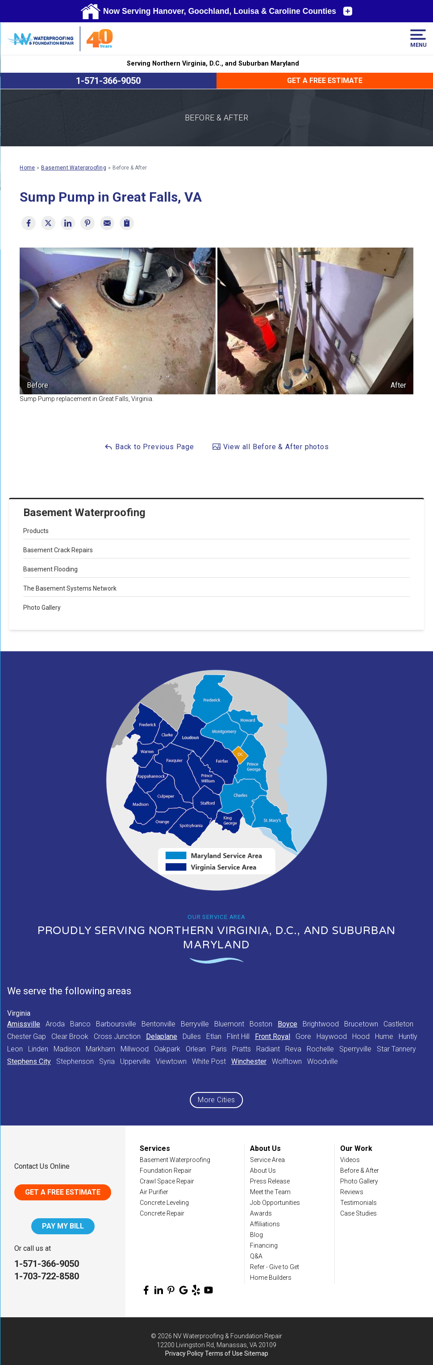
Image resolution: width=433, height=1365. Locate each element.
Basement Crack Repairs (58, 550)
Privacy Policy (184, 1353)
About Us (263, 1170)
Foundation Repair (166, 1170)
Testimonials (358, 1202)
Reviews (351, 1191)
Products (36, 530)
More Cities (216, 1100)
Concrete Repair (162, 1213)
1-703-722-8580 (46, 1276)
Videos (350, 1159)
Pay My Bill (63, 1226)
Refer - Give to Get (274, 1266)
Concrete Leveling (164, 1202)
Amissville (23, 1024)
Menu (418, 38)
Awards (261, 1213)
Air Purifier (154, 1191)
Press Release (270, 1181)
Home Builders (270, 1277)
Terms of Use (224, 1353)
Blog (256, 1234)
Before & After (359, 1170)
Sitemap (256, 1353)
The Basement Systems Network (70, 588)
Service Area (267, 1159)
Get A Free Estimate (62, 1192)
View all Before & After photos (270, 446)
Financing (264, 1245)
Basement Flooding (50, 569)
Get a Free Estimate (324, 80)
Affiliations (265, 1224)
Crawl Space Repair (167, 1181)
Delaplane (161, 1036)
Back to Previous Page (149, 446)
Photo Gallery (42, 607)
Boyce (287, 1024)
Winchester (248, 1061)
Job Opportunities (275, 1202)
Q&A (256, 1256)
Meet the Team (270, 1191)
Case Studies (358, 1213)
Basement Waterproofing (84, 512)
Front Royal (272, 1036)
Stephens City (29, 1061)
